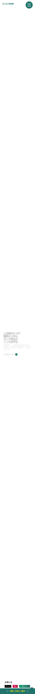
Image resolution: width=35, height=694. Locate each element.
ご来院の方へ (24, 686)
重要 (15, 686)
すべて (8, 686)
